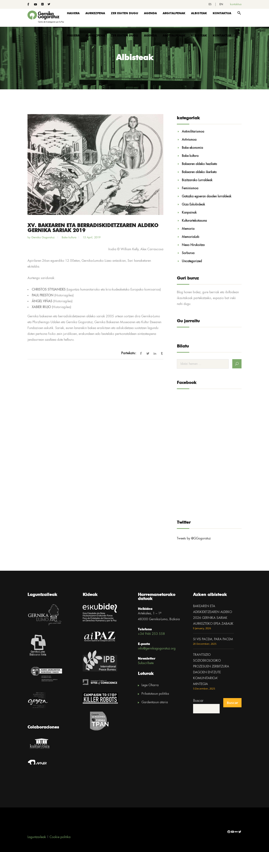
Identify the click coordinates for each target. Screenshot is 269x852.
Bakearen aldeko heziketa (199, 164)
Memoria (188, 229)
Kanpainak (189, 212)
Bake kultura (69, 237)
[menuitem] (210, 4)
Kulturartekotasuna (194, 221)
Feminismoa (190, 188)
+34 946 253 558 (151, 634)
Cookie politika (60, 837)
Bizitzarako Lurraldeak (197, 180)
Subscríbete (146, 663)
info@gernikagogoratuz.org (157, 648)
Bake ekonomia (192, 148)
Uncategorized (192, 261)
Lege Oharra (150, 685)
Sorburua (188, 253)
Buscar (198, 701)
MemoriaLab (190, 237)
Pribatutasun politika (155, 694)
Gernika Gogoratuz (43, 237)
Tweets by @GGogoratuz (194, 538)
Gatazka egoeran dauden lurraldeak (206, 196)
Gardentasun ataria (154, 702)
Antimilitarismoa (193, 131)
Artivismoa (189, 140)
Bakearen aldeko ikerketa (199, 172)
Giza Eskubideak (193, 204)
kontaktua (236, 4)
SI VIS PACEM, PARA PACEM (213, 639)
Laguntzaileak (36, 837)
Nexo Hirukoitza (193, 245)
